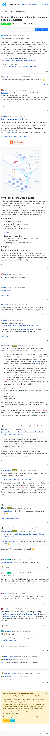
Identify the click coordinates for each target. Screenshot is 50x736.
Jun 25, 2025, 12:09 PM (24, 573)
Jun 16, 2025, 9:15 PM (18, 429)
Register (6, 721)
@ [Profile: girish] (3, 97)
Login (13, 721)
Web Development (15, 518)
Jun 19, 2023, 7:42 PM (18, 116)
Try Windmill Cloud (8, 136)
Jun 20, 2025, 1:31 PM (29, 470)
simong (5, 304)
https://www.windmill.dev (15, 119)
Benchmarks (5, 232)
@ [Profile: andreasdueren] (27, 329)
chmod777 (6, 676)
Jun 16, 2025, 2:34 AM (30, 345)
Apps (24, 4)
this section (36, 361)
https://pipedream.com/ (9, 640)
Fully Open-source (7, 132)
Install (46, 4)
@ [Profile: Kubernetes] (5, 290)
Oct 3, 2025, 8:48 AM (22, 676)
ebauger (5, 274)
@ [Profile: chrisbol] (4, 93)
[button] (3, 733)
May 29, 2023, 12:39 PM (24, 77)
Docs (41, 4)
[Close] (46, 693)
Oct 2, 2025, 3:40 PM (22, 659)
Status (30, 4)
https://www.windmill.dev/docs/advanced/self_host (19, 325)
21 (47, 71)
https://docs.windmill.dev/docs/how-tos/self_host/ (19, 66)
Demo (35, 4)
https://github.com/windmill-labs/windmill (20, 60)
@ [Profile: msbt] (3, 534)
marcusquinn (7, 631)
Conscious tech (5, 265)
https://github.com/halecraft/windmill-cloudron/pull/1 (20, 614)
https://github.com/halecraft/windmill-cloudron (17, 479)
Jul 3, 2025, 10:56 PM (23, 631)
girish (5, 559)
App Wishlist (6, 23)
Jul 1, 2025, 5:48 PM (20, 593)
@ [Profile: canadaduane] (6, 432)
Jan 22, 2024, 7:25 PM (21, 274)
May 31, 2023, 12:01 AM (24, 90)
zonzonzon (6, 659)
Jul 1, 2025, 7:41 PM (20, 609)
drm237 (5, 593)
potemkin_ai (7, 77)
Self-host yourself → (22, 136)
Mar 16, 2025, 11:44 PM (20, 304)
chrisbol (5, 35)
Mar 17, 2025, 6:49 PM (18, 320)
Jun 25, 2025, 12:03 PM (24, 559)
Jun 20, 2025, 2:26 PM (24, 508)
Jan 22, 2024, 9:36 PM (18, 287)
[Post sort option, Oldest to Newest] (3, 30)
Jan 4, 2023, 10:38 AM (21, 35)
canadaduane (7, 345)
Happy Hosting (5, 518)
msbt (4, 508)
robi (4, 116)
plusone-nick (7, 90)
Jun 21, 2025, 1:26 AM (29, 531)
